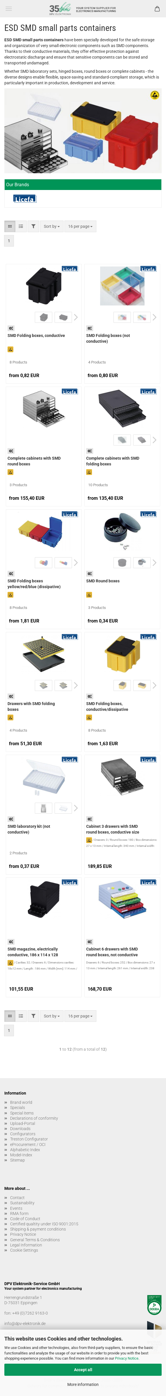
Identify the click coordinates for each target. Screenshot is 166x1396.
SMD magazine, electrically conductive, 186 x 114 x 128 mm (33, 952)
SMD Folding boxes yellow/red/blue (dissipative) (34, 584)
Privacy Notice (126, 1358)
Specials (17, 1107)
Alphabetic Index (25, 1149)
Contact (17, 1197)
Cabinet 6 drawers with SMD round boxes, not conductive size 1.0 (112, 952)
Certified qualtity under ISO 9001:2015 (44, 1224)
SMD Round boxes (103, 581)
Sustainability (22, 1203)
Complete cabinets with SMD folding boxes (112, 461)
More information (83, 1384)
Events (16, 1208)
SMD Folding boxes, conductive (36, 335)
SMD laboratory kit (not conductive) (29, 829)
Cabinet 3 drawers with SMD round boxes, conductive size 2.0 (112, 830)
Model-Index (21, 1155)
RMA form (19, 1213)
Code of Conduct (25, 1218)
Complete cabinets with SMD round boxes (34, 461)
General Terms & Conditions (35, 1239)
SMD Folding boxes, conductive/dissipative (107, 706)
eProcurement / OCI (28, 1144)
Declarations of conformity (34, 1118)
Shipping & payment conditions (38, 1229)
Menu (9, 8)
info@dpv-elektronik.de (25, 1323)
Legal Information (26, 1245)
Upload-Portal (22, 1123)
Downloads (20, 1128)
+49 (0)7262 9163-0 (30, 1313)
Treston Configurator (29, 1139)
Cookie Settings (24, 1250)
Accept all (83, 1369)
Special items (22, 1113)
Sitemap (17, 1160)
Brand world (21, 1102)
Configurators (22, 1134)
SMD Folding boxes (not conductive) (108, 338)
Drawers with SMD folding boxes (31, 706)
